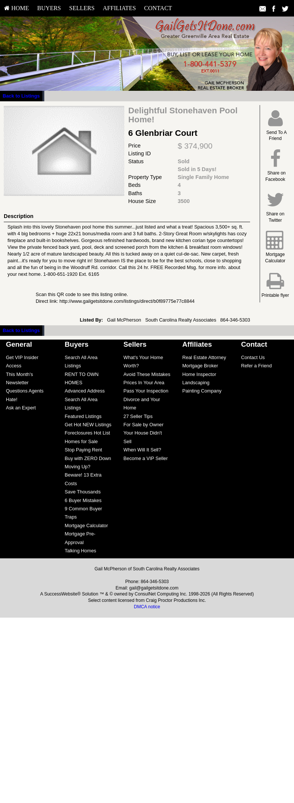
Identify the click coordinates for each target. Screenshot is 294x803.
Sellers (82, 8)
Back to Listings (21, 96)
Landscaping (196, 382)
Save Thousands (83, 492)
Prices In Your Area (144, 382)
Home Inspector (199, 374)
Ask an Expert (21, 408)
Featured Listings (83, 416)
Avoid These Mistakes (147, 374)
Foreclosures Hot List (87, 433)
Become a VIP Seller (146, 458)
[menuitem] (16, 8)
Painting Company (202, 391)
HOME (16, 8)
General (19, 344)
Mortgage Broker (200, 365)
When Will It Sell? (142, 450)
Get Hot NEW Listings (88, 424)
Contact (158, 8)
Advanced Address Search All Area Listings (85, 399)
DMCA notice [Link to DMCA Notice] (147, 606)
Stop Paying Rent (83, 450)
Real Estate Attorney (204, 357)
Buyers (49, 8)
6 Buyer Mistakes (83, 500)
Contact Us (253, 357)
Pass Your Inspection (146, 391)
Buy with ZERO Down (88, 458)
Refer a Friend (256, 365)
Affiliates (119, 8)
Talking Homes (80, 550)
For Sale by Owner (144, 424)
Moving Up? (77, 466)
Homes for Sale (81, 441)
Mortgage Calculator (86, 525)
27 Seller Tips (138, 416)
